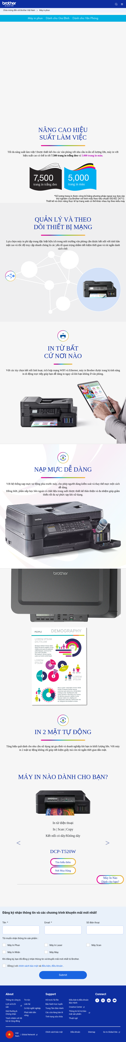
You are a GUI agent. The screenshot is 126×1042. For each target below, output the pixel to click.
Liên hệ (27, 1004)
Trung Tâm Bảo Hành (55, 1008)
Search (116, 4)
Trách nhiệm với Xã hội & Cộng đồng (14, 1019)
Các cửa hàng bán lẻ (54, 1012)
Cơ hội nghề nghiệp (32, 1008)
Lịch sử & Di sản (11, 1005)
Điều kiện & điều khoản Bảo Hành (78, 1001)
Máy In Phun (14, 945)
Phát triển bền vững (30, 1013)
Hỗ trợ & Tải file (52, 1000)
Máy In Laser (55, 945)
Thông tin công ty (13, 1000)
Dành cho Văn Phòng (85, 18)
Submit (63, 974)
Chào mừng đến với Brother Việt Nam (19, 10)
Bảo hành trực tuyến (54, 1004)
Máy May (53, 952)
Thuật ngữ (73, 1018)
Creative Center (75, 1007)
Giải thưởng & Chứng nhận (11, 1012)
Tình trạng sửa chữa (54, 1017)
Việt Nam (12, 1034)
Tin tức (27, 1000)
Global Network (28, 1034)
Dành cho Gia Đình (57, 18)
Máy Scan (96, 945)
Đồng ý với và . (36, 966)
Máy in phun (44, 10)
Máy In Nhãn (14, 952)
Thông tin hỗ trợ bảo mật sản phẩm (77, 1012)
